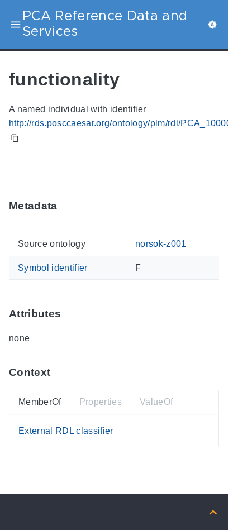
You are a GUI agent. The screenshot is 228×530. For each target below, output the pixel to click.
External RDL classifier (65, 431)
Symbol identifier (53, 268)
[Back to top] (213, 512)
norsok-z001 (161, 244)
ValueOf (156, 402)
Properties (100, 402)
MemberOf (39, 402)
